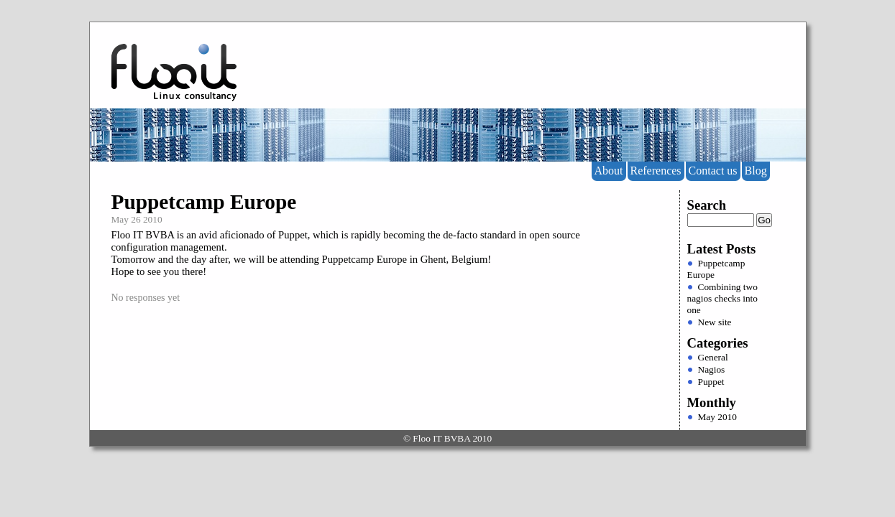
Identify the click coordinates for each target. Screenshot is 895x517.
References (655, 170)
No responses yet (145, 297)
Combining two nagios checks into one (722, 298)
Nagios (711, 369)
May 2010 (717, 416)
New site (715, 322)
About (609, 170)
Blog (756, 170)
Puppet (711, 381)
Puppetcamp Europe (204, 201)
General (713, 357)
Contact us (713, 170)
